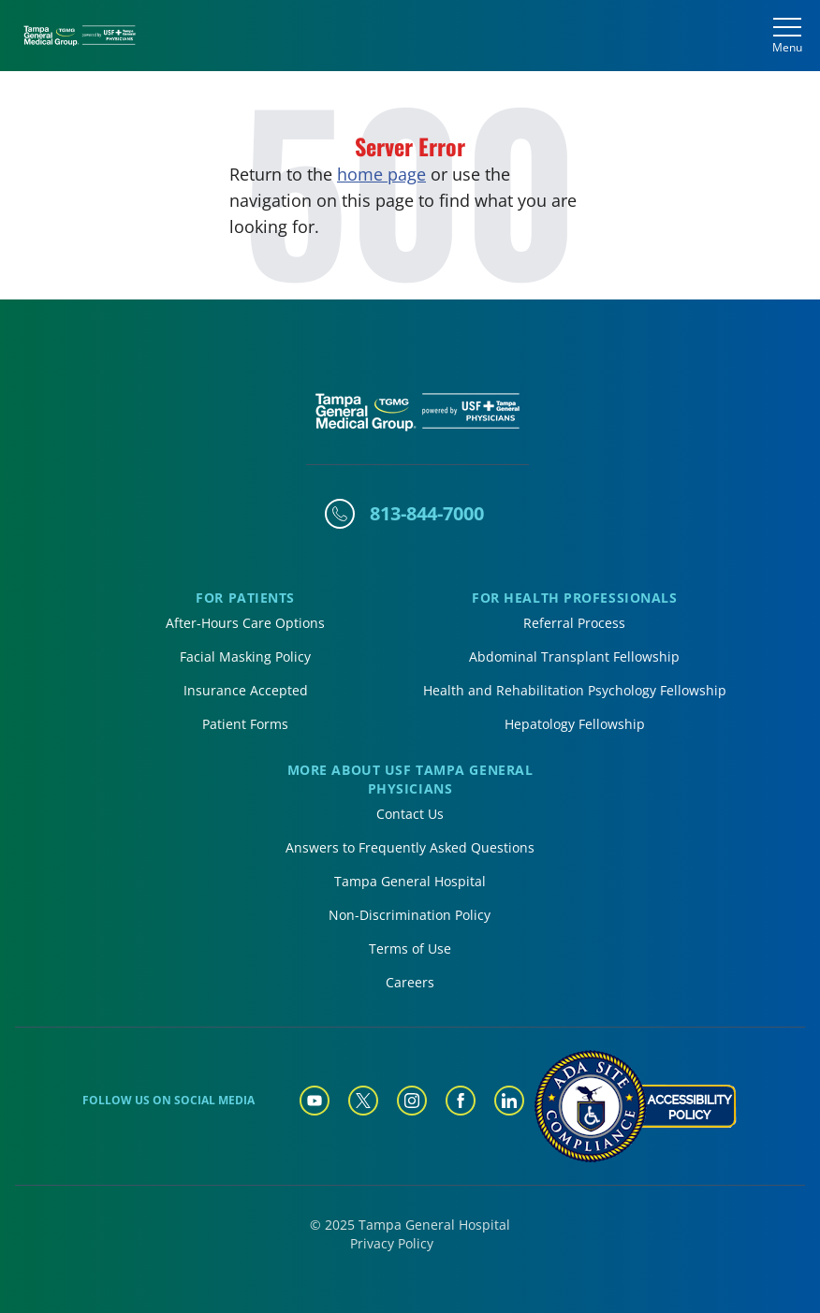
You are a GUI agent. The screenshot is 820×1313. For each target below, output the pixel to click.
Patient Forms (245, 724)
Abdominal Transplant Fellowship (574, 656)
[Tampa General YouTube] (314, 1101)
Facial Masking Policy (245, 656)
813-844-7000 (427, 513)
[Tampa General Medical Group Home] (79, 36)
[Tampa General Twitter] (363, 1101)
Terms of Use (410, 948)
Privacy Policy (391, 1243)
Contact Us (410, 814)
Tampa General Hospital (410, 881)
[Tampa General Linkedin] (509, 1101)
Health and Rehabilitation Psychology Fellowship (574, 690)
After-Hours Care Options (245, 623)
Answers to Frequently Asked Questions (410, 847)
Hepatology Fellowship (575, 724)
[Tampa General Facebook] (461, 1101)
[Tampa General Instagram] (412, 1101)
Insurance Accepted (245, 690)
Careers (410, 982)
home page (381, 174)
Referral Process (574, 623)
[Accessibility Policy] (635, 1106)
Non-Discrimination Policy (410, 915)
